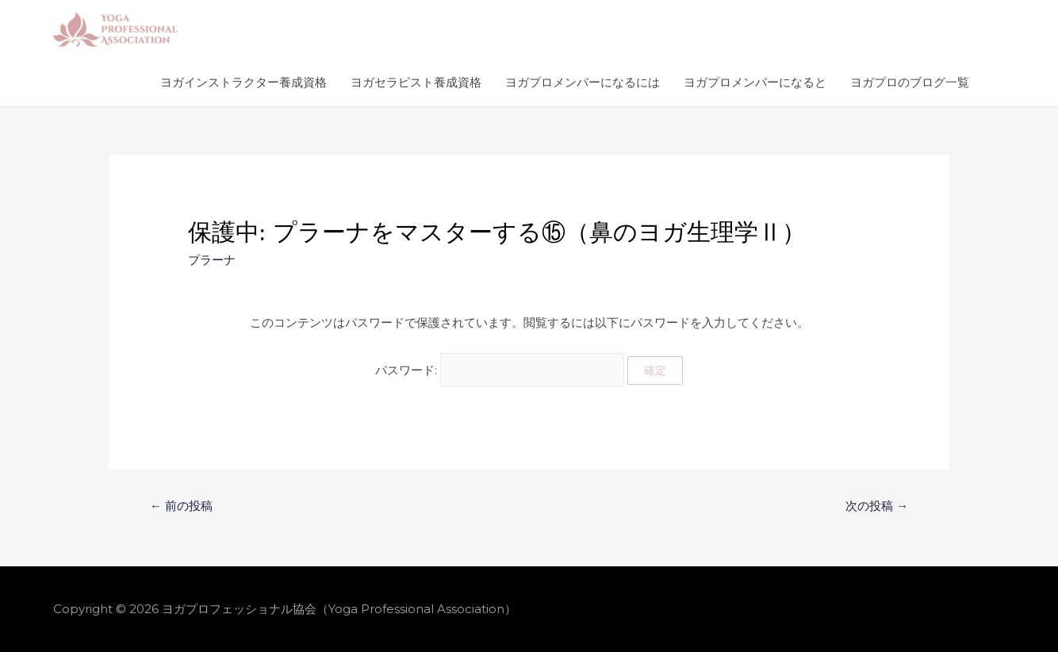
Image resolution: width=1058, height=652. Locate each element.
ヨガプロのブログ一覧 (909, 82)
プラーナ (212, 259)
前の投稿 (181, 505)
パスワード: (499, 370)
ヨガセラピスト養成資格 (416, 82)
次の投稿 (876, 505)
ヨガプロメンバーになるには (582, 82)
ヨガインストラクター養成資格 (243, 82)
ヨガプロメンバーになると (755, 82)
